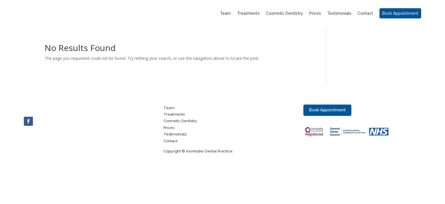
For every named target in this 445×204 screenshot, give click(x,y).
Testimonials (339, 14)
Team (225, 14)
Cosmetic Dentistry (284, 14)
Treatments (248, 14)
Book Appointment (327, 110)
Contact (365, 14)
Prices (315, 14)
